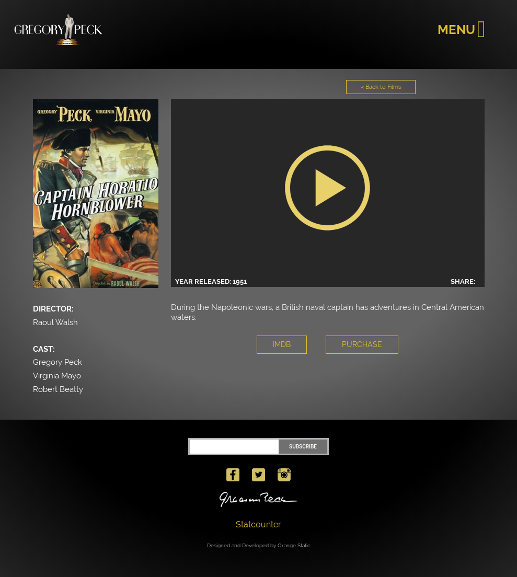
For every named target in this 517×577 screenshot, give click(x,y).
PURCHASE (362, 344)
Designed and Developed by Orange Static (259, 545)
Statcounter (258, 524)
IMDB (282, 344)
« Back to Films (381, 87)
